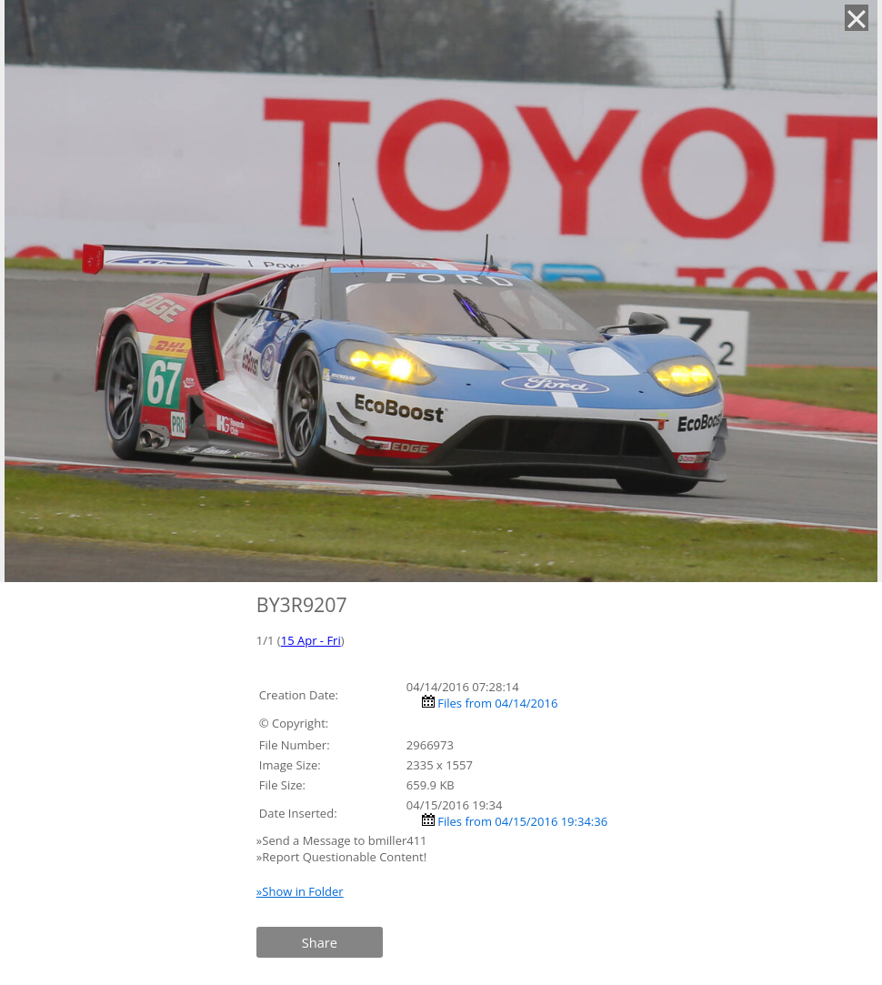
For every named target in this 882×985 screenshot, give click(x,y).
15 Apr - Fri (311, 640)
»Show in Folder (300, 891)
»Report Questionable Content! (341, 857)
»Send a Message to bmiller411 (343, 840)
